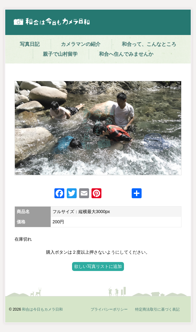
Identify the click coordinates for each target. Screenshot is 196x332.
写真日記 (30, 44)
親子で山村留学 (60, 54)
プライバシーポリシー (109, 309)
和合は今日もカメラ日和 (42, 309)
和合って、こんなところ (149, 44)
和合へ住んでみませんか (126, 54)
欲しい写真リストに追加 (98, 266)
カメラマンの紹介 (80, 44)
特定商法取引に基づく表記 (157, 309)
